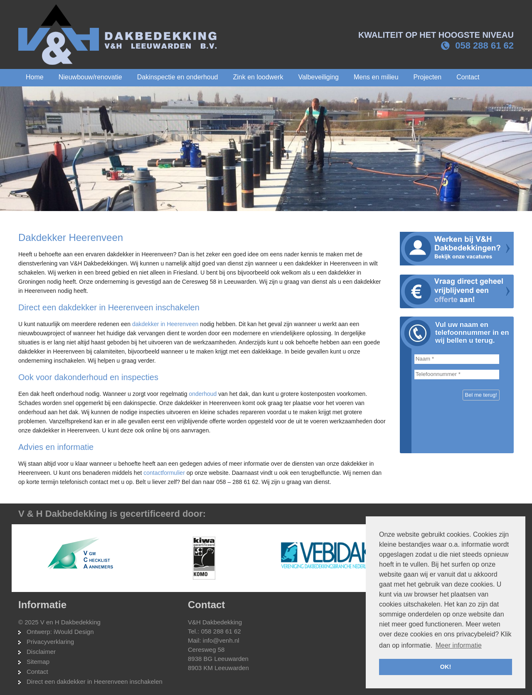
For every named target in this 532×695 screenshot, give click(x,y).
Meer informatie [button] (459, 645)
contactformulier (164, 472)
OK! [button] (445, 666)
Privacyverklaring (50, 641)
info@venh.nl (221, 640)
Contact (37, 671)
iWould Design (74, 631)
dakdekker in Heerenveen (165, 324)
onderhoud (203, 393)
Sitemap (38, 661)
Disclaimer (41, 651)
